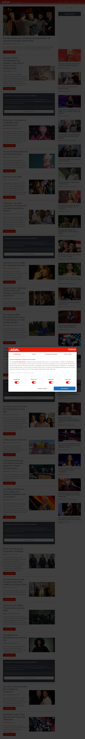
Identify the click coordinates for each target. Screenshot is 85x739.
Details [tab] (34, 354)
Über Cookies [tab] (68, 354)
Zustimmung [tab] (16, 354)
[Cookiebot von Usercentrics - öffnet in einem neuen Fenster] (69, 349)
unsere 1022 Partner (20, 361)
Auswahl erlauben (42, 388)
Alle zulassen (64, 388)
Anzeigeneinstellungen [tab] (51, 354)
